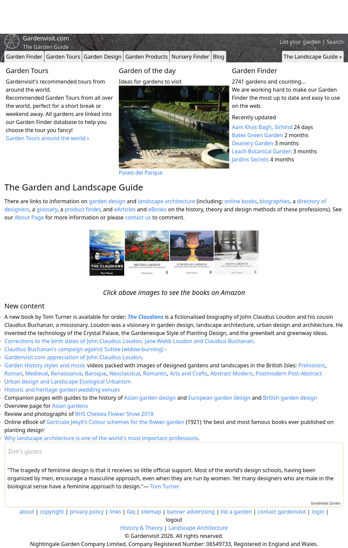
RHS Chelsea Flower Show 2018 (114, 414)
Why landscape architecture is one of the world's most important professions (101, 438)
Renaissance (66, 373)
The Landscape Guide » (313, 56)
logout (174, 519)
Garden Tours (63, 56)
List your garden (300, 41)
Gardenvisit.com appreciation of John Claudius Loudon (73, 357)
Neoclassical (124, 373)
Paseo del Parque (141, 172)
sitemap (151, 511)
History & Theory (141, 527)
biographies (275, 201)
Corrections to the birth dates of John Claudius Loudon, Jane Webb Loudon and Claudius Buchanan (128, 341)
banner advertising (191, 511)
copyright (52, 511)
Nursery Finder (190, 56)
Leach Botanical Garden (262, 151)
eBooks (157, 209)
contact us (138, 217)
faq (131, 511)
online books (240, 201)
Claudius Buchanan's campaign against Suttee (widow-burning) (84, 349)
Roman (13, 373)
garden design (108, 201)
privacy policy (87, 511)
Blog (218, 56)
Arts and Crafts (189, 373)
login (318, 511)
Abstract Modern (231, 373)
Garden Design (102, 56)
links (115, 511)
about (26, 511)
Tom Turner (164, 486)
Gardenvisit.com (46, 38)
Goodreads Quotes (326, 503)
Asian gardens (70, 405)
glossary (46, 209)
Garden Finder (24, 56)
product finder (82, 209)
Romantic (155, 373)
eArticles (125, 209)
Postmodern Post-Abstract (288, 373)
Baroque (95, 373)
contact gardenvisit (282, 511)
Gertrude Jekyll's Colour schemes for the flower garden (115, 422)
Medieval (36, 373)
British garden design (290, 397)
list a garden (236, 511)
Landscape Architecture (198, 527)
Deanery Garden (252, 143)
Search (335, 41)
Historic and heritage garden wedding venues (62, 389)
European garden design (219, 397)
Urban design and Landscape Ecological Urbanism (67, 381)
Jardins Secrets (250, 159)
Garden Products (146, 56)
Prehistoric (311, 365)
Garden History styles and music (45, 365)
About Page (29, 217)
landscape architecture (166, 201)
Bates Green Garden (257, 135)
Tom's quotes (24, 451)
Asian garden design (150, 397)
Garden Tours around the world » (47, 138)
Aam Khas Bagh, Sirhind (262, 127)
